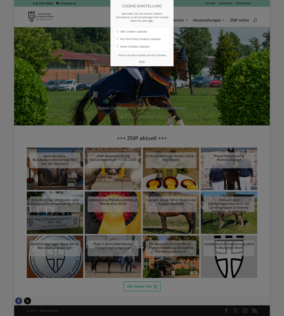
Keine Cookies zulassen (133, 46)
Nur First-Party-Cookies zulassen (138, 39)
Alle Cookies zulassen (131, 31)
